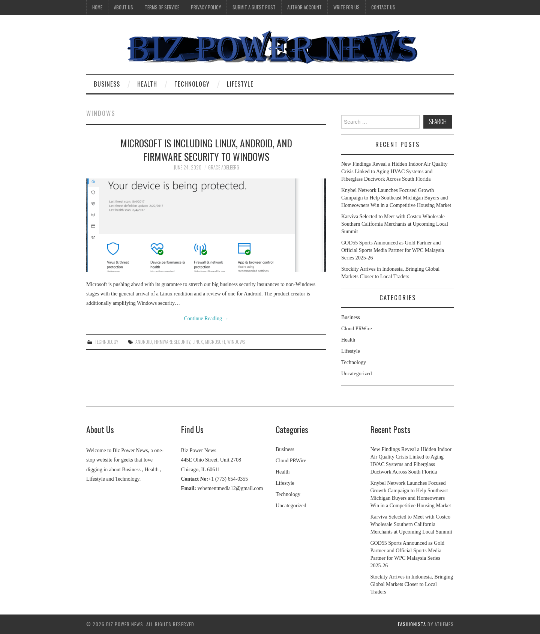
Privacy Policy (206, 7)
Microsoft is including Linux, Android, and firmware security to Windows (206, 149)
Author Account (304, 7)
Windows (236, 341)
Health (147, 83)
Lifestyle (240, 83)
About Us (123, 7)
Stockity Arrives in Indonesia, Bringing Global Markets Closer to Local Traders (411, 584)
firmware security (172, 341)
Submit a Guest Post (254, 7)
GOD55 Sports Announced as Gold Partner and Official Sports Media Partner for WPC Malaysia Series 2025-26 (392, 250)
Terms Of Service (162, 7)
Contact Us (383, 7)
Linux (197, 341)
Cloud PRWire (356, 328)
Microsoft (215, 341)
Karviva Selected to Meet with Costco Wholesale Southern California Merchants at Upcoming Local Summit (394, 224)
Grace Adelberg (223, 167)
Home (97, 7)
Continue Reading (206, 318)
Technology (192, 83)
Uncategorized (356, 373)
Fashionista (412, 624)
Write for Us (346, 7)
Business (107, 83)
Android (143, 341)
